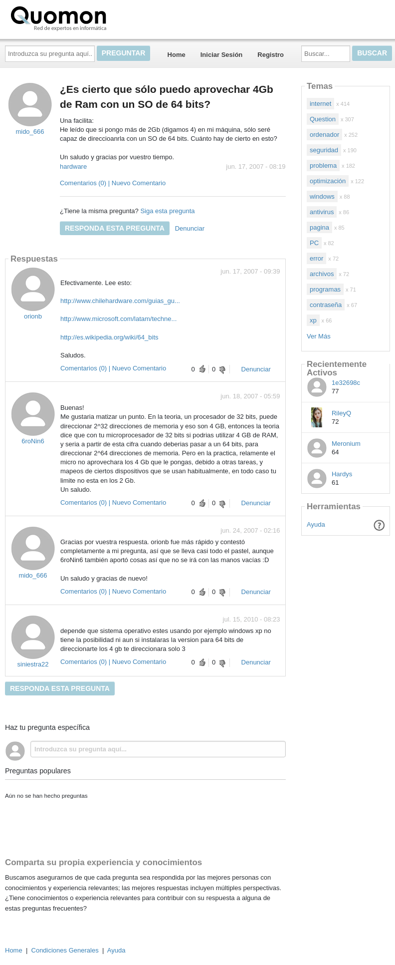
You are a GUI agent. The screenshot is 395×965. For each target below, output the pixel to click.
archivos (322, 274)
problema (323, 165)
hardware (73, 166)
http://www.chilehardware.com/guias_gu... (120, 301)
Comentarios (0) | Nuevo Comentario (113, 183)
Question (323, 119)
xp (313, 320)
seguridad (324, 150)
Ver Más (319, 336)
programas (325, 289)
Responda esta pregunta (115, 228)
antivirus (322, 212)
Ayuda (316, 524)
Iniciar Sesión (221, 54)
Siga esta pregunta (167, 211)
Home (177, 54)
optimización (328, 181)
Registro (270, 54)
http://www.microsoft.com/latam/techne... (118, 318)
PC (314, 243)
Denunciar (189, 228)
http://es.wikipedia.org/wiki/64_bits (109, 337)
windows (322, 196)
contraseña (326, 305)
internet (320, 103)
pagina (319, 227)
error (316, 258)
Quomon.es (90, 17)
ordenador (324, 134)
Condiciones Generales (65, 950)
